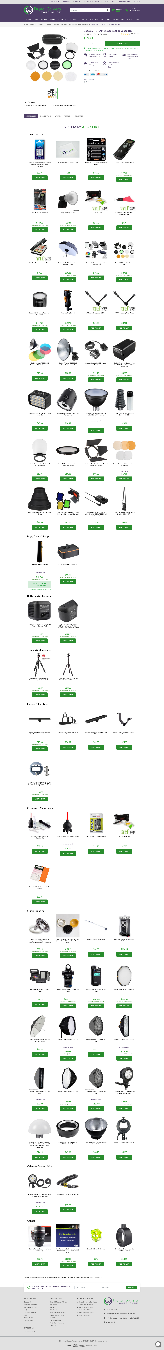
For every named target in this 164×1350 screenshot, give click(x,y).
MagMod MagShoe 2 (68, 313)
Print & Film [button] (94, 19)
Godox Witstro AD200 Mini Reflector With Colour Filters (39, 364)
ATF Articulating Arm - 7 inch (124, 313)
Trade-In (137, 2)
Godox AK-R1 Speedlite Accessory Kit (124, 263)
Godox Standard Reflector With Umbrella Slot (96, 1143)
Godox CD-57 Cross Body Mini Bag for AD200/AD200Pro (124, 513)
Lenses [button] (36, 19)
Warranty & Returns (30, 1307)
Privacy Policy (28, 1320)
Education (79, 116)
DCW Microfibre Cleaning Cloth (68, 163)
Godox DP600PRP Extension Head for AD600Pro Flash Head (39, 1195)
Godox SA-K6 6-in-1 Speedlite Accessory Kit (96, 263)
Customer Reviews (30, 1312)
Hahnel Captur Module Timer (124, 163)
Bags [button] (75, 19)
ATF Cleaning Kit (96, 213)
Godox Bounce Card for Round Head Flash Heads (40, 464)
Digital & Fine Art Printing (58, 1302)
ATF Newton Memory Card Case (39, 263)
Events (52, 1307)
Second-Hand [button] (105, 19)
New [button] (122, 19)
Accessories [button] (83, 19)
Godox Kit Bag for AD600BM (67, 564)
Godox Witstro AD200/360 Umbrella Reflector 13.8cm (68, 364)
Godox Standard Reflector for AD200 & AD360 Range (96, 414)
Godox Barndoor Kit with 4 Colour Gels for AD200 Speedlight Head (68, 513)
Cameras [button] (28, 19)
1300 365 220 (135, 11)
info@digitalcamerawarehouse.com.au (121, 1313)
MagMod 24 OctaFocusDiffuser (124, 989)
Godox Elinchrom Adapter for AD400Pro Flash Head (67, 1143)
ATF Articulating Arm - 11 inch (96, 313)
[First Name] (113, 1287)
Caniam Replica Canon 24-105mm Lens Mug (40, 1250)
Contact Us (55, 2)
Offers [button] (136, 19)
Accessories (31, 116)
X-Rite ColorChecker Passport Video (40, 990)
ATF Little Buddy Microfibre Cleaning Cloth (124, 213)
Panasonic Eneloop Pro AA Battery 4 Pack (96, 163)
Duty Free (76, 2)
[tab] (31, 116)
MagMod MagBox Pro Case (40, 564)
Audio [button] (52, 19)
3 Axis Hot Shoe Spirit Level (96, 1249)
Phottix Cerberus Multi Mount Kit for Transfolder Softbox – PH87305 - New (39, 784)
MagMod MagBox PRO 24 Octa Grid (96, 1040)
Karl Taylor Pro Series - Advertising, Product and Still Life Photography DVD (67, 1250)
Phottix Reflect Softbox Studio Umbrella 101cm (68, 263)
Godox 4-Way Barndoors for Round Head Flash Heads (96, 464)
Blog (113, 2)
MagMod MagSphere (68, 213)
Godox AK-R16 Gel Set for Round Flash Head (124, 464)
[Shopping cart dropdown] (116, 10)
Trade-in (53, 1325)
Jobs (25, 1315)
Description (45, 116)
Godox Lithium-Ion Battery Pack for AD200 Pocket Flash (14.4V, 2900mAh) (124, 364)
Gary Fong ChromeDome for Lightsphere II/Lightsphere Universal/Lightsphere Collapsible (40, 941)
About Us (66, 2)
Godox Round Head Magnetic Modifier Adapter (124, 1250)
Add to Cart (122, 44)
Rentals (52, 1318)
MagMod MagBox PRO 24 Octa (68, 1039)
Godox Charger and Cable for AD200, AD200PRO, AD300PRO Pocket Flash (96, 514)
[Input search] (88, 10)
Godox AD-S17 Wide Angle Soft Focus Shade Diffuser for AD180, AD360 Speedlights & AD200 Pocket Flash (39, 1144)
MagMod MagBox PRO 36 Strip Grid (40, 1092)
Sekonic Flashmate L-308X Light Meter (96, 990)
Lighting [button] (60, 19)
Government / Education (92, 2)
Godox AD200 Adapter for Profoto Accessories (68, 414)
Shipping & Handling (30, 1304)
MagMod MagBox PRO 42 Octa (68, 1091)
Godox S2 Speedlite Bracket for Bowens (124, 1143)
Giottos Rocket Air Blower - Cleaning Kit (40, 837)
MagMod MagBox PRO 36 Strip (124, 1039)
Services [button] (116, 19)
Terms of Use (28, 1318)
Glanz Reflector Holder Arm (96, 939)
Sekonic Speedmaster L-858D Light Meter (67, 990)
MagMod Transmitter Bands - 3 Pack (68, 733)
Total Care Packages (57, 1323)
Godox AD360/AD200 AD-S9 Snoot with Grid (124, 414)
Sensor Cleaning (55, 1320)
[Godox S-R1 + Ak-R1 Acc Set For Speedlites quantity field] (93, 43)
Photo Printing (124, 2)
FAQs (106, 2)
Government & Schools (58, 1312)
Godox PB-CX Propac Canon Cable (68, 1194)
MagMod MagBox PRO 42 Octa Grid (96, 1092)
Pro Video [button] (44, 19)
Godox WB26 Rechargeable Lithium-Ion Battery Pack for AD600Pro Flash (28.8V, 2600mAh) (68, 626)
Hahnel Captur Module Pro (39, 213)
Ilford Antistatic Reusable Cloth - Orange (40, 887)
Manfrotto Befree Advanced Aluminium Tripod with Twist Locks (39, 679)
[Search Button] (108, 10)
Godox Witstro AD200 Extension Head (96, 364)
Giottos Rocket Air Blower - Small (68, 836)
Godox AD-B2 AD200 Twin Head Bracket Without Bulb (124, 1092)
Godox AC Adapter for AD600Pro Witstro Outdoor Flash (40, 625)
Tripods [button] (68, 19)
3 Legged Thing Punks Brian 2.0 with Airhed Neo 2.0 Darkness (68, 679)
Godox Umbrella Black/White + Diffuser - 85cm (40, 1040)
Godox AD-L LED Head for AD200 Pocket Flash (40, 414)
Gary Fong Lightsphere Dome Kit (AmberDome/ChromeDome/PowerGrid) (67, 941)
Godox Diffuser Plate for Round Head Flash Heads (68, 464)
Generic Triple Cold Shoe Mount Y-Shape (124, 733)
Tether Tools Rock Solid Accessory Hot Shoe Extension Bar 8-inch (39, 733)
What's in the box (62, 116)
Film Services (54, 1310)
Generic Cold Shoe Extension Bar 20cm (96, 733)
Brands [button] (129, 19)
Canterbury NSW (29, 1332)
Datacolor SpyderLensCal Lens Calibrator (124, 940)
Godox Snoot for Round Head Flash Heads (39, 513)
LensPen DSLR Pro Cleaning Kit (96, 836)
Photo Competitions (57, 1315)
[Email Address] (87, 1287)
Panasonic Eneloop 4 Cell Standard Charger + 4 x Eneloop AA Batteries (39, 164)
